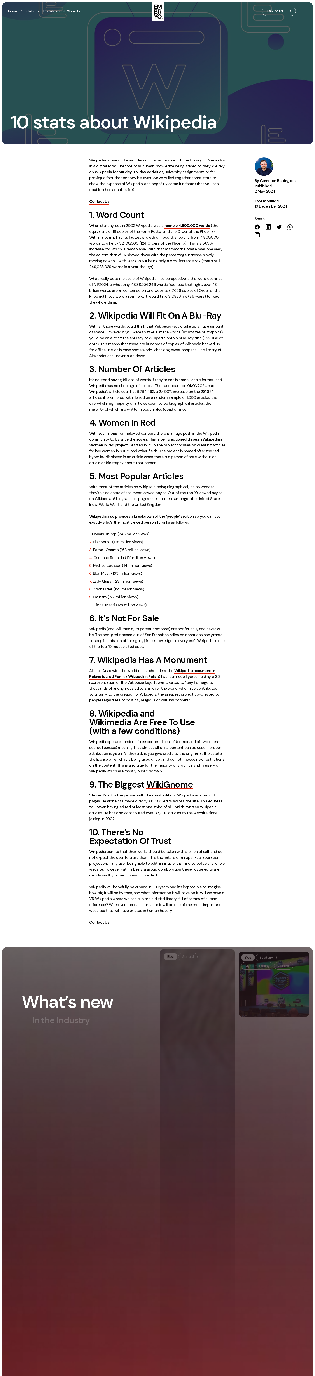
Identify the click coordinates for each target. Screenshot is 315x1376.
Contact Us (99, 201)
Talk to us (274, 11)
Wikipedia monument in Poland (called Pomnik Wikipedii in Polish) (152, 673)
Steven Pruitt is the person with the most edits (130, 795)
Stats (30, 11)
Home (12, 11)
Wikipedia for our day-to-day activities (129, 172)
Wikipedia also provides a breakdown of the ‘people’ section (141, 516)
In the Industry (61, 1020)
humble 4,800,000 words (187, 225)
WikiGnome (169, 784)
